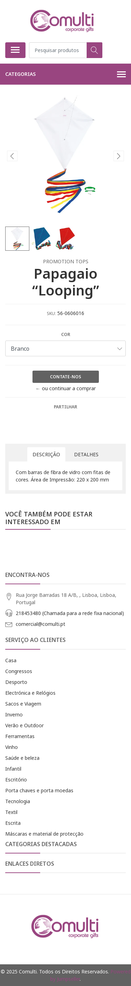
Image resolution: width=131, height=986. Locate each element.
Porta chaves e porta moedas (39, 790)
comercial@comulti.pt (40, 624)
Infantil (13, 768)
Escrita (13, 823)
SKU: (51, 313)
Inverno (14, 714)
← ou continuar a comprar (66, 388)
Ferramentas (20, 736)
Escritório (16, 779)
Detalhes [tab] (86, 454)
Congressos (18, 671)
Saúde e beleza (22, 758)
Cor (65, 334)
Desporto (16, 682)
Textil (11, 812)
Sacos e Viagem (23, 703)
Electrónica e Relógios (30, 693)
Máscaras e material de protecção (44, 833)
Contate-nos (65, 377)
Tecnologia (17, 801)
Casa (10, 660)
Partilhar (65, 407)
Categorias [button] (65, 74)
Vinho (11, 747)
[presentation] (12, 156)
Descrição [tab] (46, 454)
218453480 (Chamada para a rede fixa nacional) (70, 613)
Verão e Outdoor (24, 725)
